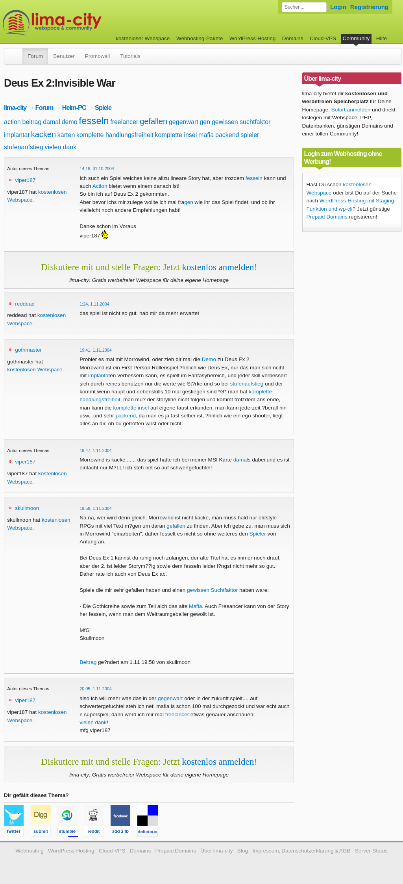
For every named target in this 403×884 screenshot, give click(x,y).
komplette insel (176, 135)
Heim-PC (74, 107)
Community (356, 38)
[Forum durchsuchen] (304, 7)
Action (99, 186)
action (12, 122)
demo (70, 122)
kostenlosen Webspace (34, 370)
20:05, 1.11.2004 (95, 688)
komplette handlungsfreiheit (114, 135)
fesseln (94, 120)
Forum (35, 56)
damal (51, 122)
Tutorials (130, 56)
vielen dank (60, 147)
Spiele (103, 107)
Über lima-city (216, 851)
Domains (292, 38)
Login (338, 7)
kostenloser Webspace (143, 38)
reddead (25, 304)
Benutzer (63, 56)
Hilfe (381, 38)
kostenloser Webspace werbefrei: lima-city (81, 22)
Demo (209, 359)
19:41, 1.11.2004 (95, 350)
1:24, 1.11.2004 (94, 304)
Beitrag (87, 662)
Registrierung (369, 7)
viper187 (25, 180)
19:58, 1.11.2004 (95, 508)
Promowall (97, 56)
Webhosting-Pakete (199, 38)
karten (66, 135)
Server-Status (371, 851)
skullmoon (27, 508)
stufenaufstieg (23, 147)
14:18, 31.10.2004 (96, 168)
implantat (17, 135)
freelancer (124, 122)
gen (205, 122)
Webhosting (29, 851)
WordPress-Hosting (252, 38)
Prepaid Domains (327, 217)
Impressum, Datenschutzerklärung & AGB (301, 851)
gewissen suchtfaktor (241, 122)
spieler (249, 135)
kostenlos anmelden (218, 267)
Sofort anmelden (351, 110)
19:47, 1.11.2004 (95, 450)
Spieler (257, 534)
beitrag (31, 122)
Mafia (195, 606)
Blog (242, 851)
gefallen (153, 121)
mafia (206, 135)
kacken (43, 134)
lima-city (15, 107)
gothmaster (28, 350)
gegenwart (183, 122)
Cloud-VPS (323, 38)
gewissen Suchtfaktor (212, 590)
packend (227, 135)
